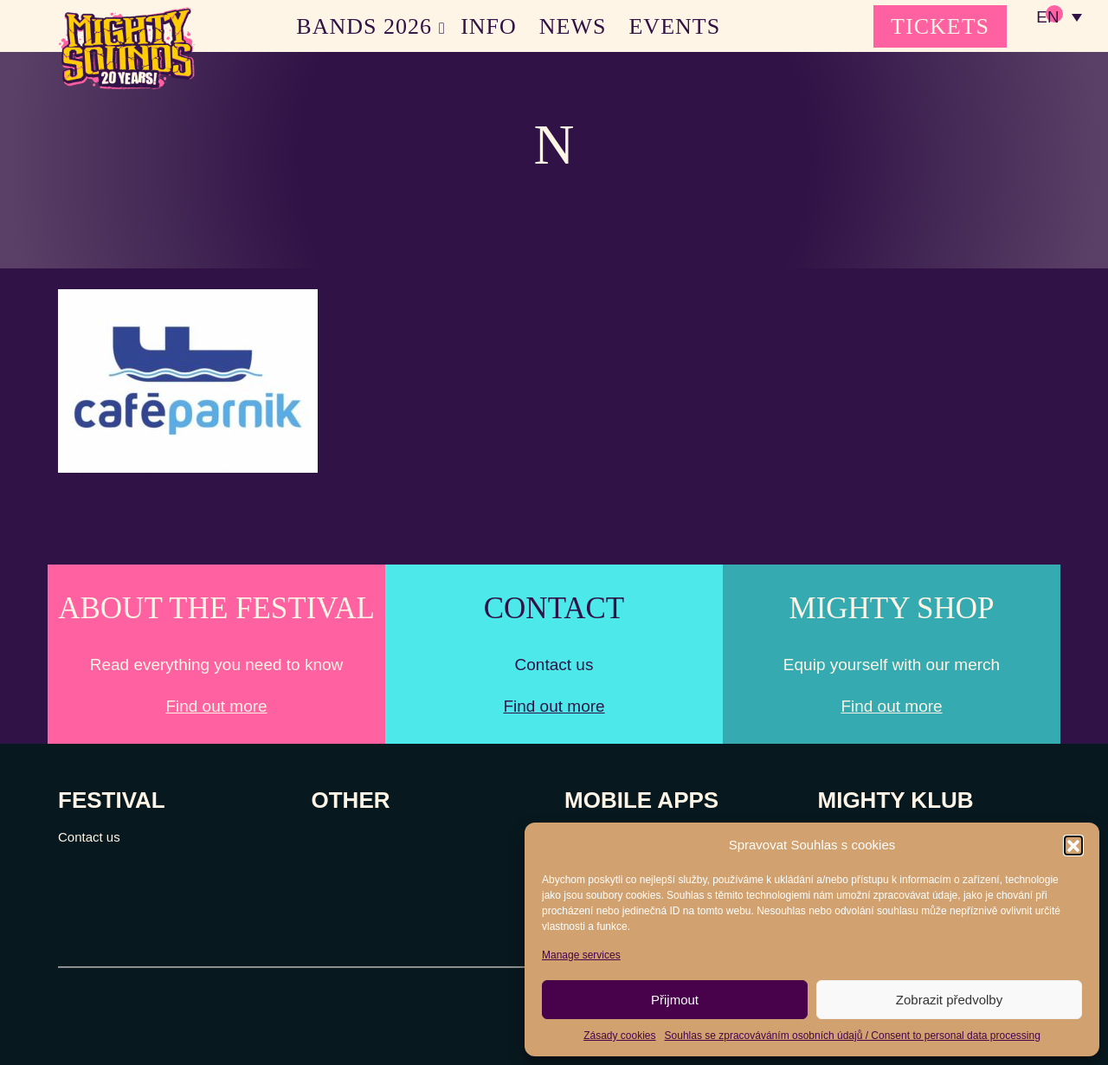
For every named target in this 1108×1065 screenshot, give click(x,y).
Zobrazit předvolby (949, 999)
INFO (489, 26)
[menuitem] (1059, 17)
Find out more (216, 706)
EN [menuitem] (1047, 18)
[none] (1059, 17)
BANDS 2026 (364, 26)
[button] (1073, 845)
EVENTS (675, 26)
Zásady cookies (619, 1036)
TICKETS (940, 26)
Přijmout (675, 999)
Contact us (89, 836)
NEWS (573, 26)
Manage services (581, 955)
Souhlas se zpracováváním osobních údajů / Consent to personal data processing (852, 1036)
